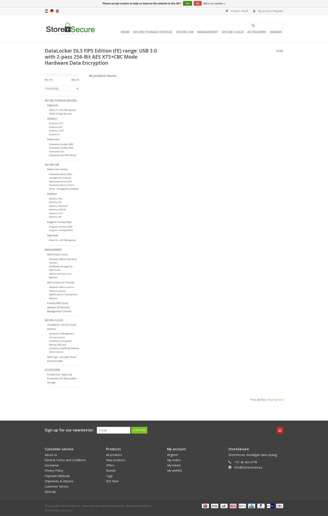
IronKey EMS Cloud (57, 303)
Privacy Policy (54, 470)
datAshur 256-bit (57, 209)
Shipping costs (275, 399)
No (197, 3)
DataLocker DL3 (56, 151)
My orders (174, 460)
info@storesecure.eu (248, 467)
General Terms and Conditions (65, 460)
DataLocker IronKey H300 (61, 144)
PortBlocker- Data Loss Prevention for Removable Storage (62, 378)
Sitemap (50, 492)
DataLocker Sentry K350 (60, 181)
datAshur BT (55, 217)
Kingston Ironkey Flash (59, 221)
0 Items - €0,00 (237, 11)
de (52, 11)
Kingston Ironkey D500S (61, 230)
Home (125, 32)
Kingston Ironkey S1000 (60, 226)
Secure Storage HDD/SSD (152, 32)
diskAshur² (54, 134)
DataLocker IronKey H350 (61, 147)
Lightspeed (66, 510)
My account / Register (268, 11)
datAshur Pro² (56, 213)
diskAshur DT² (56, 123)
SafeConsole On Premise (60, 282)
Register (172, 455)
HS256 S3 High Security (60, 113)
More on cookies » (215, 3)
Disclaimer (52, 465)
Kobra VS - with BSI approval (62, 110)
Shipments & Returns (59, 481)
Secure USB (184, 32)
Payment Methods (57, 476)
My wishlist (174, 470)
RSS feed (112, 481)
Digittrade (52, 105)
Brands (276, 32)
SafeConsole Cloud (57, 254)
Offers (110, 465)
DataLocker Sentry (57, 169)
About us (51, 455)
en (57, 11)
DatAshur (52, 193)
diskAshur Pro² (56, 130)
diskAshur (52, 118)
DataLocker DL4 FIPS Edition (62, 155)
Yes (187, 3)
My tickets (174, 465)
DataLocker (53, 139)
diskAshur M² (56, 127)
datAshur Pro (55, 198)
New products (115, 460)
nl (46, 11)
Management (207, 32)
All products (114, 455)
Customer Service (57, 486)
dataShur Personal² (58, 206)
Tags (109, 476)
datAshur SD (55, 202)
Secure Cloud (233, 32)
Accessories (256, 32)
